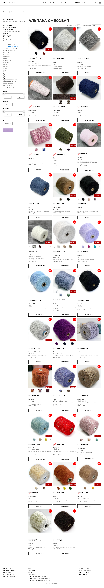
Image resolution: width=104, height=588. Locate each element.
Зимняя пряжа (8, 29)
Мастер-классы (66, 2)
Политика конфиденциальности (39, 578)
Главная (44, 2)
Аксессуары (7, 572)
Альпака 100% (10, 45)
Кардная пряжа (8, 39)
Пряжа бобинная (9, 568)
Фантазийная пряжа (10, 48)
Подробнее (40, 73)
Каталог (53, 3)
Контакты (31, 574)
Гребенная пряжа (9, 41)
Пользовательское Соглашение (39, 580)
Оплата (30, 572)
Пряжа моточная (9, 570)
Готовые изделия (80, 2)
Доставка (31, 570)
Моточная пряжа (9, 50)
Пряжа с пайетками (10, 78)
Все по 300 (7, 37)
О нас (30, 568)
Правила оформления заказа (38, 576)
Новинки (6, 33)
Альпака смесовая (12, 47)
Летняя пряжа (8, 25)
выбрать (8, 104)
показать (8, 130)
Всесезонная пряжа (10, 27)
